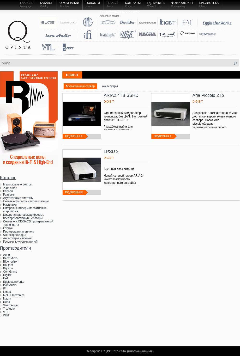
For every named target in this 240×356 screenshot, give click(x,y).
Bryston (8, 268)
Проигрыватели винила (18, 231)
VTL (5, 312)
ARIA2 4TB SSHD (121, 95)
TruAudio (9, 308)
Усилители (10, 188)
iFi (4, 288)
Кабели (8, 191)
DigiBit (7, 275)
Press (110, 6)
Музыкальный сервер (80, 86)
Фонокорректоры (14, 235)
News (89, 6)
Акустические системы (18, 198)
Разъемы (9, 194)
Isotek (7, 292)
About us (64, 6)
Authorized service (109, 16)
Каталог (46, 3)
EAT (5, 278)
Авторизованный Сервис (120, 12)
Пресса (113, 3)
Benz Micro (10, 258)
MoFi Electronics (13, 295)
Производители (15, 248)
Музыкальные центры (17, 184)
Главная (27, 3)
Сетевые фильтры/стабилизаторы (26, 201)
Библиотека (209, 3)
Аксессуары (110, 86)
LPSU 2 (111, 151)
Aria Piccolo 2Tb (208, 95)
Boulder (8, 265)
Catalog (44, 6)
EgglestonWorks (13, 281)
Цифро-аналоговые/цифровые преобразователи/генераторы (23, 216)
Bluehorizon (10, 261)
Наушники (10, 204)
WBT (6, 315)
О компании (69, 3)
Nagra (7, 298)
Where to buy (154, 6)
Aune (6, 255)
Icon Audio (10, 285)
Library (203, 6)
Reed (6, 302)
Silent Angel (10, 305)
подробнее (74, 136)
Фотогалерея (182, 3)
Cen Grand (10, 271)
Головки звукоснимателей (20, 241)
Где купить (156, 3)
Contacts (129, 6)
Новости (93, 3)
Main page (26, 6)
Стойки (7, 228)
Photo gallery (178, 6)
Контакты (133, 3)
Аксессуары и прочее (17, 238)
